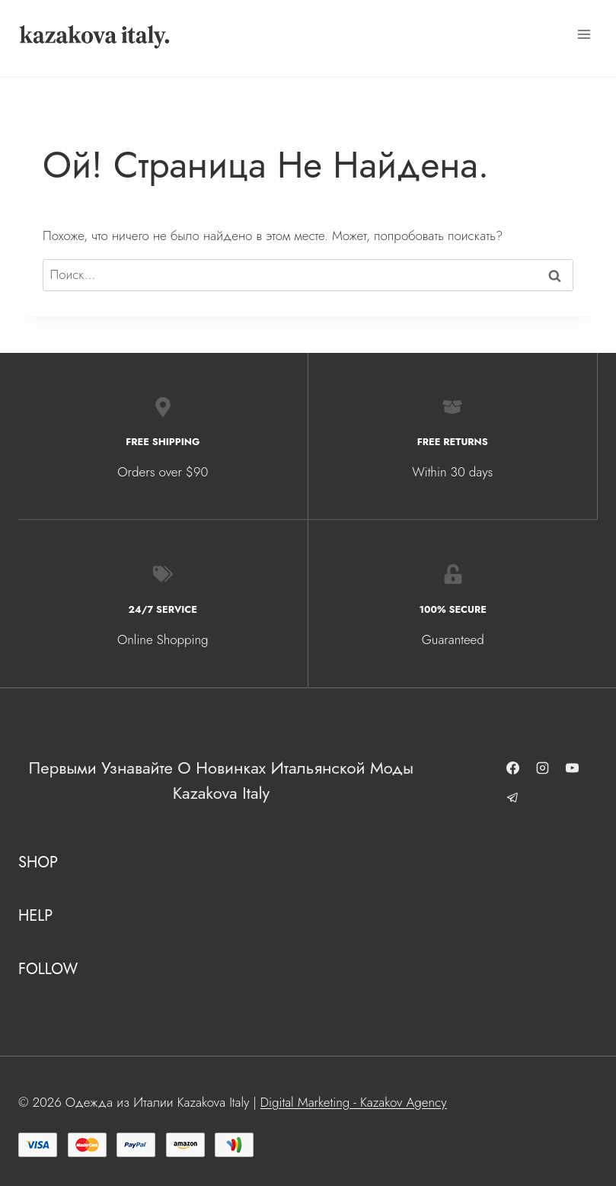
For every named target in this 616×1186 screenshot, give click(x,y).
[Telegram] (514, 798)
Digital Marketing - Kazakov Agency (353, 1102)
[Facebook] (514, 768)
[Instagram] (544, 768)
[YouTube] (573, 768)
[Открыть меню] (584, 34)
